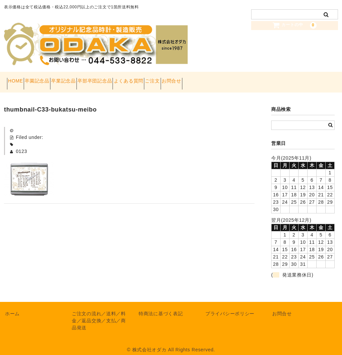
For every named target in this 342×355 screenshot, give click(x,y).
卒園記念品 (52, 78)
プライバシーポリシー (229, 307)
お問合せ (245, 78)
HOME (18, 78)
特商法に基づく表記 (161, 307)
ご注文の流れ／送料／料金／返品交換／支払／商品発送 (99, 314)
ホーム (12, 307)
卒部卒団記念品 (133, 78)
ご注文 (214, 78)
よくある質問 (179, 78)
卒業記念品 (90, 78)
